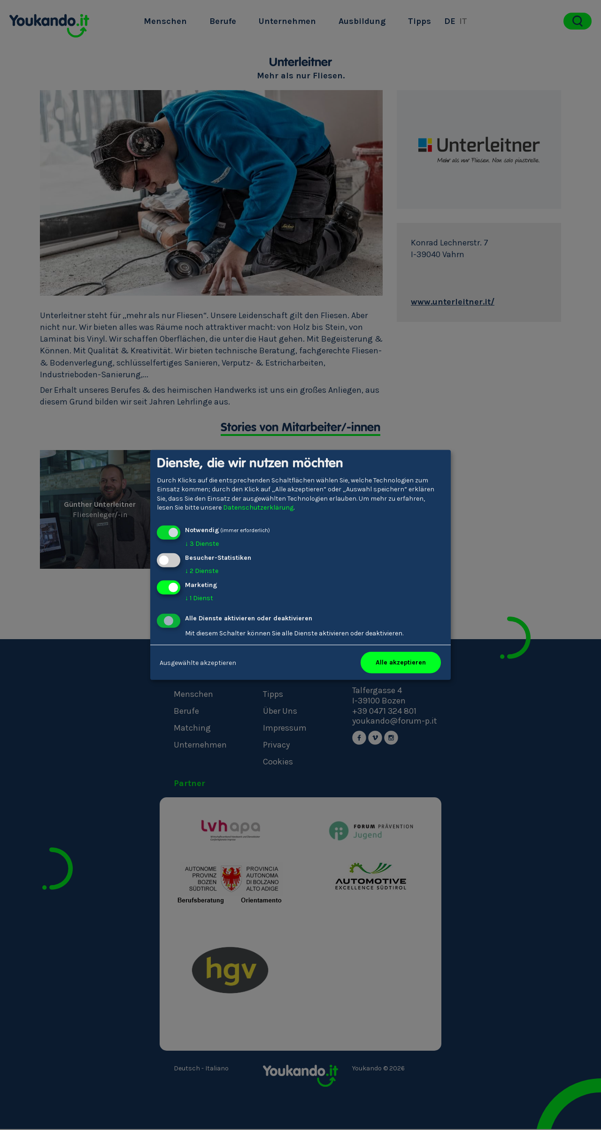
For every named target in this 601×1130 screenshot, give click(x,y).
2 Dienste (201, 571)
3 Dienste (202, 544)
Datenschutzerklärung (258, 508)
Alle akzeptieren (401, 662)
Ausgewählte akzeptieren (198, 662)
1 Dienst (199, 598)
